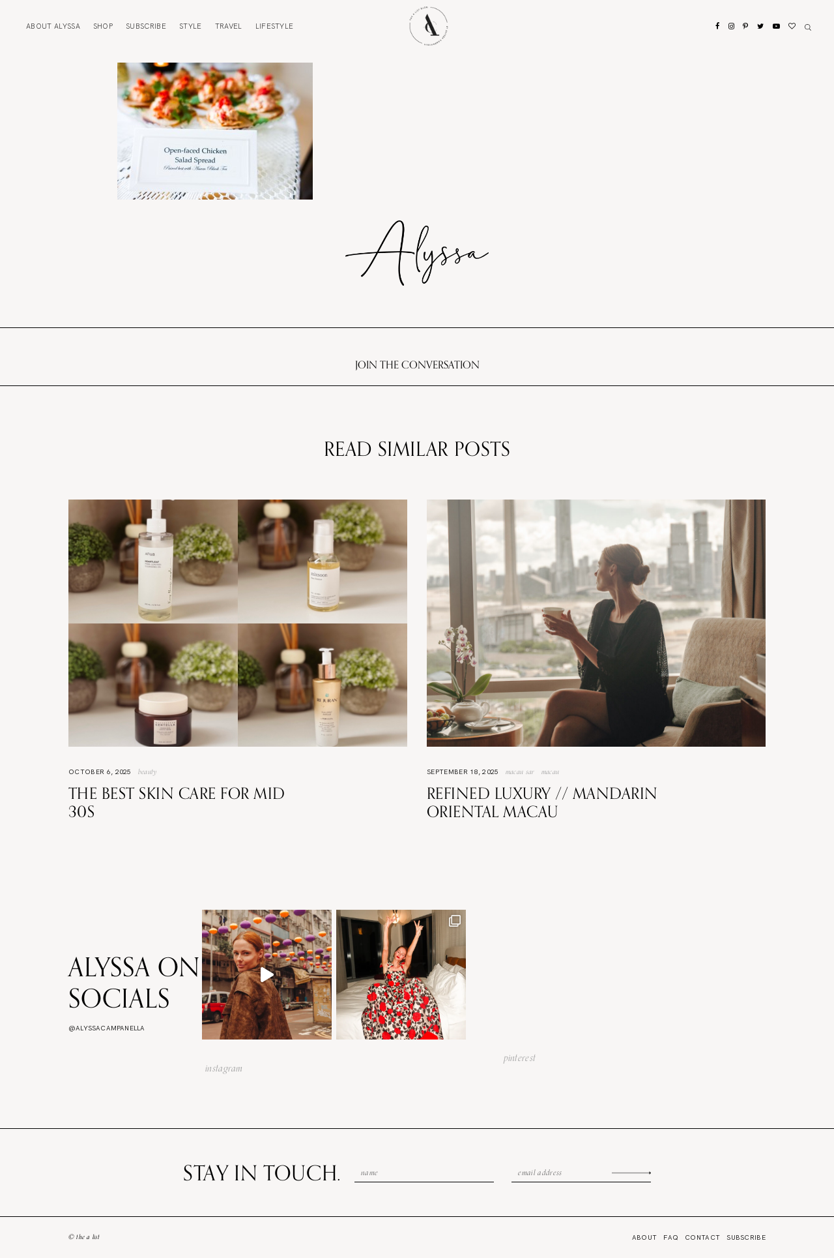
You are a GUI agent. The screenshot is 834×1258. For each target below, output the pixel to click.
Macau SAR (520, 771)
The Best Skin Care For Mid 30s (176, 802)
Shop (103, 26)
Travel (228, 26)
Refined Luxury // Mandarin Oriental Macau (542, 802)
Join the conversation (417, 364)
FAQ (670, 1237)
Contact (702, 1237)
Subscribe (146, 26)
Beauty (148, 771)
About (53, 26)
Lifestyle (274, 26)
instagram (224, 1068)
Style (190, 26)
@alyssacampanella (106, 1028)
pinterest (520, 1058)
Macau (550, 771)
